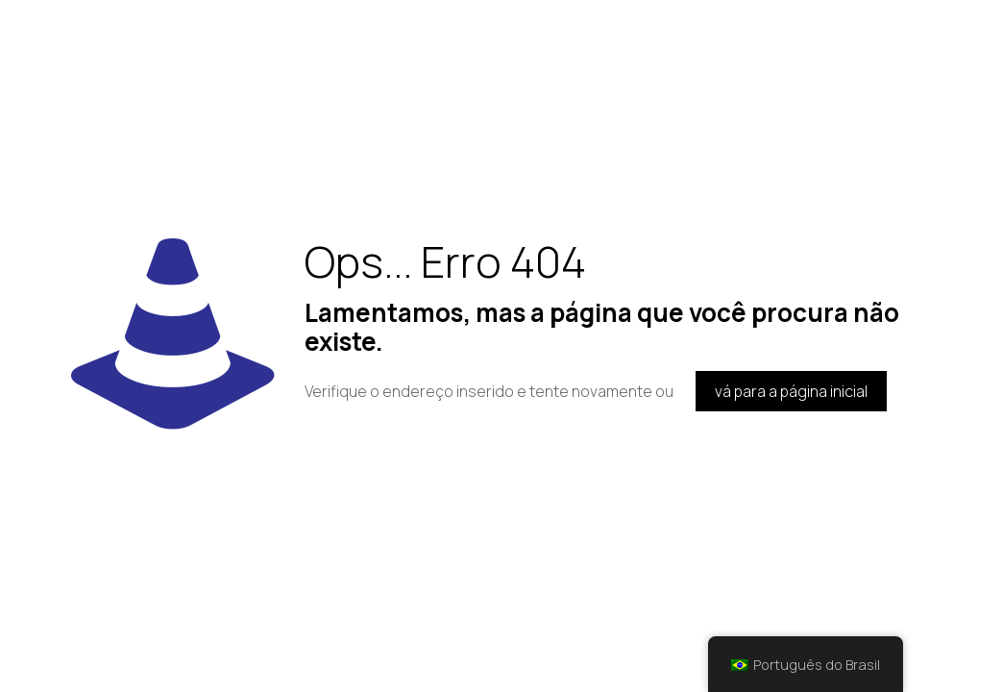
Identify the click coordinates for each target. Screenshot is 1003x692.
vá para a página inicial (791, 391)
